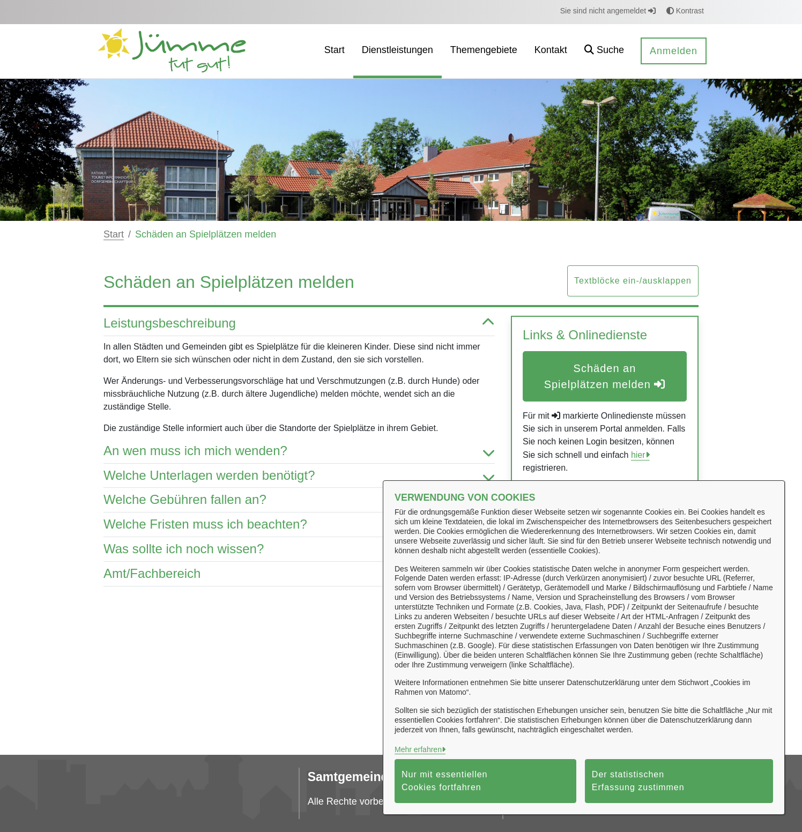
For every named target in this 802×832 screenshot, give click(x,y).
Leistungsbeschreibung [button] (299, 323)
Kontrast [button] (685, 10)
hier (638, 454)
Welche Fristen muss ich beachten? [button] (299, 524)
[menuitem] (334, 51)
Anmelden (673, 51)
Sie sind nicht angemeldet (608, 10)
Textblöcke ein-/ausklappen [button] (633, 280)
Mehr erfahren (418, 749)
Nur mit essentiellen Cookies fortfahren (445, 781)
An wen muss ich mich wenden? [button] (299, 451)
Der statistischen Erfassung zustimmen (638, 781)
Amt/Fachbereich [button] (299, 574)
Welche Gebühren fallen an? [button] (299, 500)
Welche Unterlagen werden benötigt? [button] (299, 476)
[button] (604, 51)
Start (113, 234)
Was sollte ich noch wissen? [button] (299, 549)
